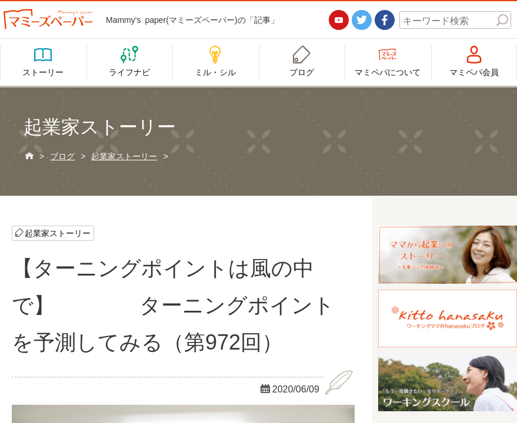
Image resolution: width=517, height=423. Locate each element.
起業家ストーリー (58, 233)
